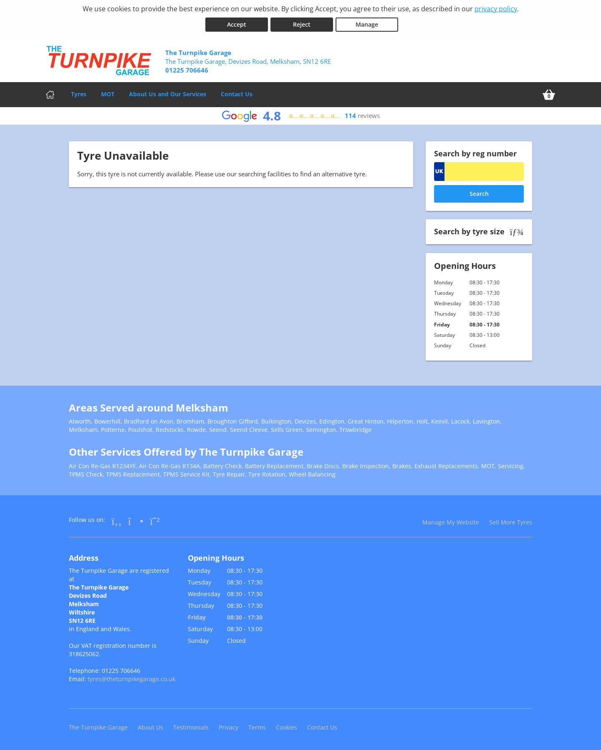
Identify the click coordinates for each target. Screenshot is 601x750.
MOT (107, 94)
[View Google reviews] (300, 116)
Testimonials (191, 727)
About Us (150, 727)
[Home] (50, 94)
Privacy (228, 727)
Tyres (78, 94)
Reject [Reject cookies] (302, 24)
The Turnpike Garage (98, 727)
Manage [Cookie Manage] (367, 24)
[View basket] (549, 94)
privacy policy (496, 8)
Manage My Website (450, 522)
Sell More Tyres (510, 522)
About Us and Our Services (167, 94)
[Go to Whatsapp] (155, 520)
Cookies (286, 727)
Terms (257, 727)
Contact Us (237, 94)
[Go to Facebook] (116, 520)
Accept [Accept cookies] (236, 24)
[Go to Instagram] (136, 520)
